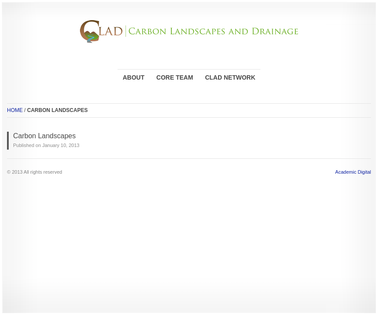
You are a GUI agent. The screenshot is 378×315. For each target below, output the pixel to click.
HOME (15, 110)
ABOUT (134, 77)
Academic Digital (353, 172)
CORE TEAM (174, 77)
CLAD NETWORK (230, 77)
